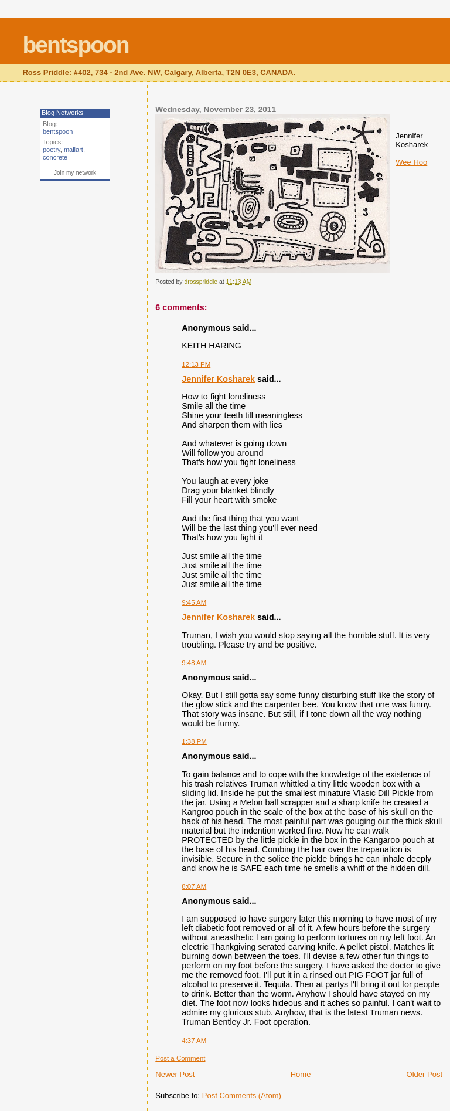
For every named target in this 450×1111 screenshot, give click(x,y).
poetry (51, 149)
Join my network (75, 173)
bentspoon (75, 44)
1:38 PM (194, 741)
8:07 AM (194, 886)
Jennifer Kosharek (218, 379)
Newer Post (175, 1074)
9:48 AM (194, 662)
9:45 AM (194, 602)
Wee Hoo (411, 162)
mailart (73, 149)
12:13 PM (196, 364)
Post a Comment (180, 1058)
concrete (55, 157)
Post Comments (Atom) (241, 1095)
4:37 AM (194, 1040)
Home (301, 1074)
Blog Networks (62, 112)
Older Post (424, 1074)
